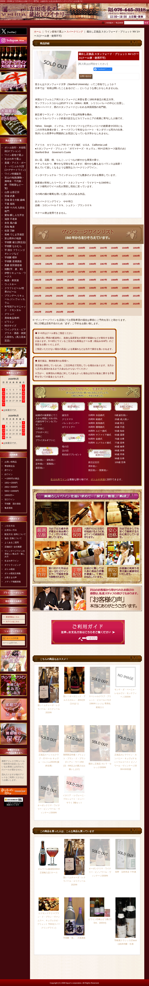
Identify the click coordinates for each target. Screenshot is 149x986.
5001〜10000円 (12, 491)
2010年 (136, 296)
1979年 (125, 272)
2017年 (103, 304)
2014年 (70, 304)
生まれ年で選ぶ (13, 158)
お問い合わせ (141, 13)
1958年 (114, 256)
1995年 (81, 288)
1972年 (48, 272)
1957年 (103, 256)
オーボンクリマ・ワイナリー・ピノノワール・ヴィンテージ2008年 (49, 809)
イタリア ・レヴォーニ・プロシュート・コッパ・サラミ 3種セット (74, 799)
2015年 (81, 304)
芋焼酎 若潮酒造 (13, 261)
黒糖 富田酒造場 (13, 265)
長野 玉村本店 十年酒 (125, 872)
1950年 (136, 248)
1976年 (92, 272)
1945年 (81, 248)
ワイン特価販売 (13, 173)
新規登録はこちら (12, 617)
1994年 (70, 288)
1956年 (92, 256)
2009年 (125, 296)
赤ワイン (9, 470)
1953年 (59, 256)
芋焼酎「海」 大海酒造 (74, 938)
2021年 (37, 312)
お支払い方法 (11, 530)
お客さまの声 (11, 577)
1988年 (114, 280)
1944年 (70, 248)
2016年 (92, 304)
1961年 (37, 264)
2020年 (136, 304)
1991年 (37, 288)
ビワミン (9, 321)
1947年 (103, 248)
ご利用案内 (109, 23)
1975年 (81, 272)
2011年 (37, 304)
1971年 (37, 272)
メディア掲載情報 (13, 582)
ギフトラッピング (13, 565)
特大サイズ (10, 325)
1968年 (114, 264)
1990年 (136, 280)
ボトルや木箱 (98, 479)
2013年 (59, 304)
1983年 (59, 280)
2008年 (114, 296)
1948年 (114, 248)
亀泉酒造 (9, 508)
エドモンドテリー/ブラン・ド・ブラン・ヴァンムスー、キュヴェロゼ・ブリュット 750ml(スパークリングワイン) (48, 920)
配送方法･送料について (15, 534)
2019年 (125, 304)
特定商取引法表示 (13, 601)
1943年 (59, 248)
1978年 (114, 272)
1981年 (37, 280)
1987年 (103, 280)
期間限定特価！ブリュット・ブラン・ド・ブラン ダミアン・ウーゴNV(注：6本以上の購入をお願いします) (74, 762)
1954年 (70, 256)
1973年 (59, 272)
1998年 (114, 288)
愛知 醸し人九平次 (14, 215)
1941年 (37, 248)
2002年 (48, 296)
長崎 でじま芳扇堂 (14, 234)
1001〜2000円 (11, 483)
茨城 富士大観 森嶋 (15, 200)
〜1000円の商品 (12, 478)
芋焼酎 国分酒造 (13, 504)
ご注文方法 (10, 526)
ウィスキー (10, 284)
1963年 (59, 264)
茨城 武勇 (10, 196)
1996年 (92, 288)
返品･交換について (13, 538)
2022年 (48, 312)
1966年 (92, 264)
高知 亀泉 (10, 226)
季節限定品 (10, 466)
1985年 (81, 280)
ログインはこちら (12, 621)
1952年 (48, 256)
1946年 (92, 248)
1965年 (81, 264)
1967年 (103, 264)
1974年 (70, 272)
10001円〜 (9, 495)
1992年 (48, 288)
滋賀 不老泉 (11, 219)
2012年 (48, 304)
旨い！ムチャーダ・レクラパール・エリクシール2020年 (49, 709)
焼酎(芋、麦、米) (14, 269)
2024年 (70, 312)
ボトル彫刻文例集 (13, 573)
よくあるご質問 (12, 542)
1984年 (70, 280)
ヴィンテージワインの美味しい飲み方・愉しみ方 (15, 554)
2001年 (37, 296)
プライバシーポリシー (13, 592)
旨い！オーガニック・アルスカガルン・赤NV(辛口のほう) (74, 700)
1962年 (48, 264)
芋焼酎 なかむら (13, 246)
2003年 (59, 296)
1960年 (136, 256)
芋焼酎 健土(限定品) (15, 242)
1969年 (125, 264)
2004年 (70, 296)
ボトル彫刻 (10, 569)
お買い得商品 (11, 462)
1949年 (125, 248)
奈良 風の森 (11, 222)
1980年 (136, 272)
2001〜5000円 (11, 487)
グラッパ (9, 314)
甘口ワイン (10, 499)
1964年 (70, 264)
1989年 (125, 280)
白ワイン (9, 474)
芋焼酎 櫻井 (11, 257)
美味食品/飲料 (12, 318)
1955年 (81, 256)
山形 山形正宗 (12, 192)
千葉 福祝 (10, 203)
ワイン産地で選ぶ (14, 155)
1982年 (48, 280)
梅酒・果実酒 (12, 280)
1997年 (103, 288)
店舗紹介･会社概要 (13, 547)
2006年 (92, 296)
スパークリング (74, 31)
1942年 (48, 248)
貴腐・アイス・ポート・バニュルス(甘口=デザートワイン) (15, 166)
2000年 (136, 288)
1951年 (37, 256)
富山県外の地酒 (13, 238)
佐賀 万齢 (10, 230)
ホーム (37, 31)
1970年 (136, 264)
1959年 (125, 256)
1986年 (92, 280)
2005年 (81, 296)
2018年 (114, 304)
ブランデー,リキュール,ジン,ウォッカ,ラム (15, 299)
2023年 (59, 312)
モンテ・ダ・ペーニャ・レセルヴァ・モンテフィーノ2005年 (125, 693)
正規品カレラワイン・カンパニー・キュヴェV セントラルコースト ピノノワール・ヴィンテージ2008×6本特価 (125, 762)
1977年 (103, 272)
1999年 (125, 288)
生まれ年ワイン (12, 561)
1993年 (59, 288)
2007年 (103, 296)
